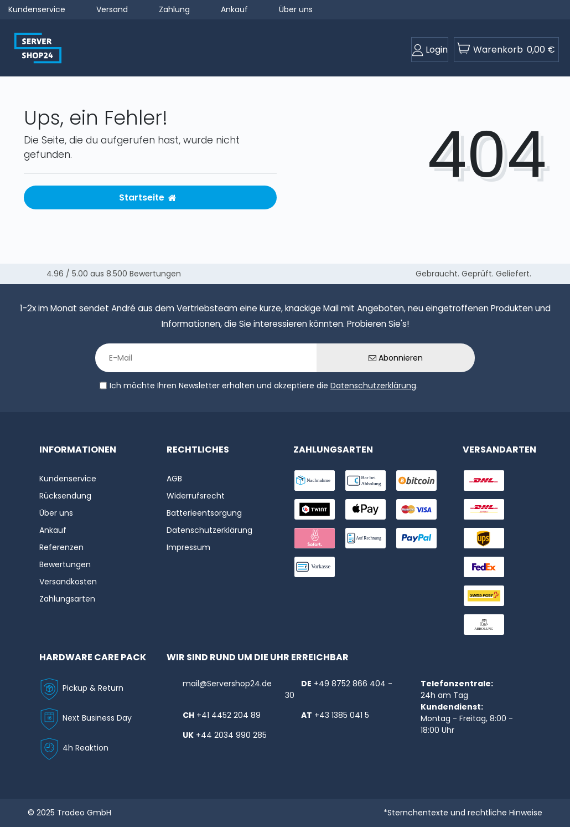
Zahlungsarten (67, 598)
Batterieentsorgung (204, 512)
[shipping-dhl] (484, 480)
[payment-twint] (314, 509)
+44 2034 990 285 (231, 735)
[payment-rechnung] (365, 538)
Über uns (296, 9)
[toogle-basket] (506, 49)
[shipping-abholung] (484, 624)
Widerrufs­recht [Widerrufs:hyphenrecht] (196, 495)
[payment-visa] (416, 509)
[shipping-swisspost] (484, 595)
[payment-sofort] (314, 538)
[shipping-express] (484, 509)
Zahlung (174, 9)
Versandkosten (68, 581)
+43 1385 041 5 (341, 715)
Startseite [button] (148, 197)
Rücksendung (65, 495)
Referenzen (61, 547)
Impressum (188, 547)
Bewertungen (65, 564)
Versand (112, 9)
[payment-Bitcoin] (416, 480)
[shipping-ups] (484, 538)
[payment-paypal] (416, 538)
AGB (174, 478)
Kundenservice (36, 9)
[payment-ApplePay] (365, 509)
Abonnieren (396, 357)
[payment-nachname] (314, 480)
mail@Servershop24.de (227, 683)
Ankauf (234, 9)
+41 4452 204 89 (228, 715)
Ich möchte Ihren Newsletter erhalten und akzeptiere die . (264, 385)
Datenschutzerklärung (373, 385)
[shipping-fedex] (484, 567)
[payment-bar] (365, 480)
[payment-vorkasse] (314, 567)
